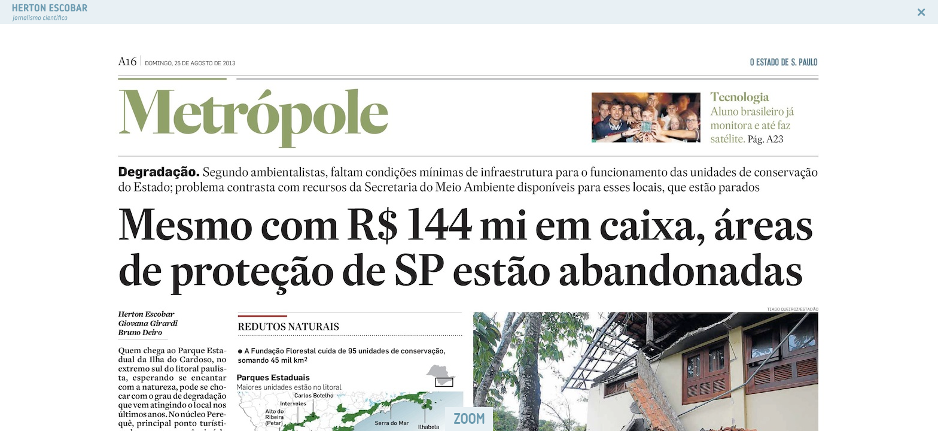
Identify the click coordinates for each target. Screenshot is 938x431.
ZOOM (469, 419)
